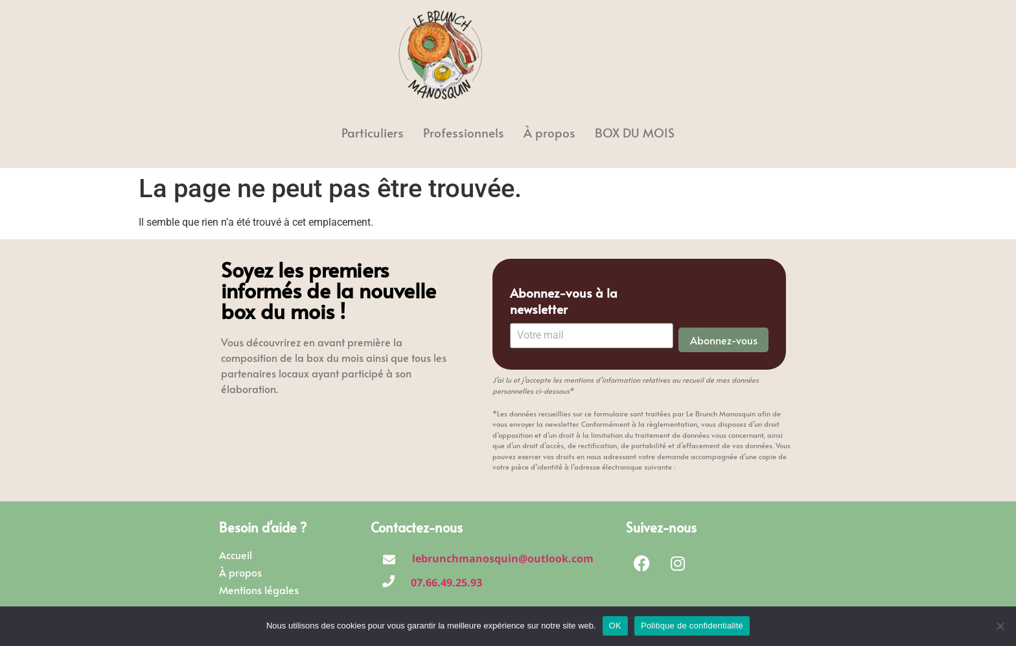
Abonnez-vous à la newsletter (564, 301)
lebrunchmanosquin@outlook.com (503, 558)
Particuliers (372, 132)
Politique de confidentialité (692, 625)
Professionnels (463, 132)
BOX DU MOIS (635, 132)
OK (615, 625)
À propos (549, 132)
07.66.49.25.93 (446, 582)
